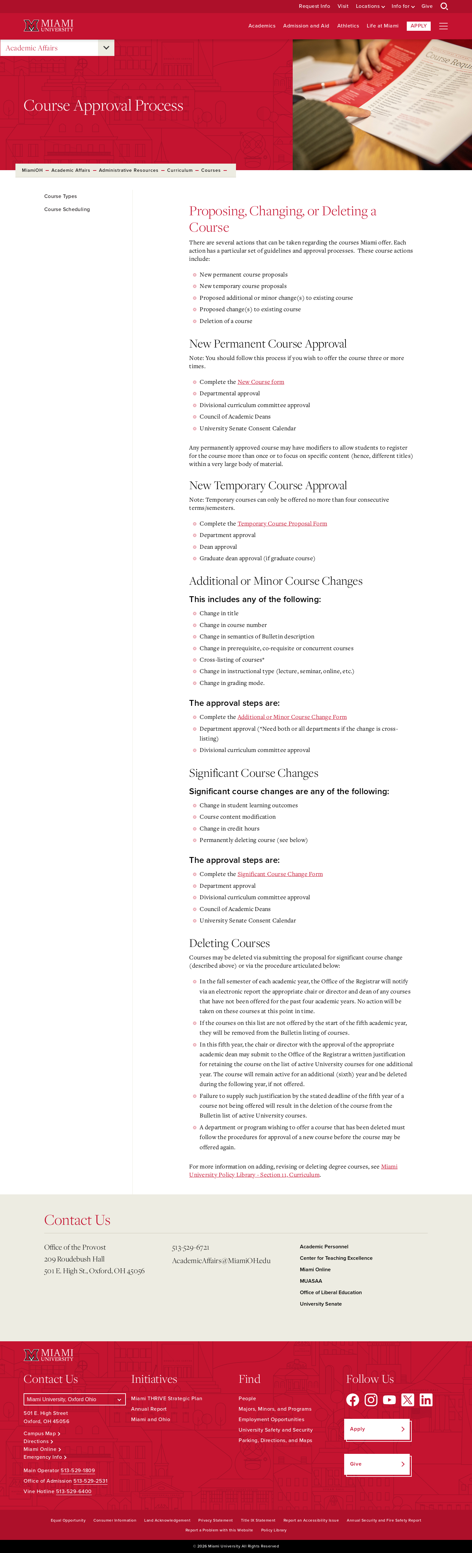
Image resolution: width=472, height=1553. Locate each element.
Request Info (314, 6)
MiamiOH (32, 170)
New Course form (261, 381)
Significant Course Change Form (280, 874)
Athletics (348, 26)
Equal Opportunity (68, 1520)
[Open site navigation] (443, 26)
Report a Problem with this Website (219, 1530)
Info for (400, 6)
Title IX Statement (258, 1520)
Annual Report (149, 1409)
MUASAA (311, 1281)
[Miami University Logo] (48, 26)
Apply (419, 26)
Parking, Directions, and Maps (275, 1440)
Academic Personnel (324, 1246)
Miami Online (315, 1269)
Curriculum (180, 170)
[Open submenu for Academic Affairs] (106, 48)
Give (427, 6)
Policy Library (274, 1530)
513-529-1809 (78, 1470)
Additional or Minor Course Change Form (292, 717)
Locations (368, 6)
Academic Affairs (32, 48)
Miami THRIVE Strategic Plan (167, 1398)
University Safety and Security (276, 1430)
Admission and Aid (306, 26)
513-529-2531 (90, 1481)
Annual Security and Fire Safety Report (384, 1520)
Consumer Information (114, 1520)
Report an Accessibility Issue (311, 1520)
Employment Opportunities (271, 1419)
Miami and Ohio (150, 1419)
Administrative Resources (129, 170)
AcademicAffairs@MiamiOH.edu (221, 1260)
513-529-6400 (74, 1491)
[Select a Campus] (75, 1399)
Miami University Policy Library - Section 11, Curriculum (293, 1170)
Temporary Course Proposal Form (282, 523)
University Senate (321, 1304)
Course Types (60, 196)
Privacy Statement (215, 1520)
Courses (211, 170)
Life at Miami (383, 26)
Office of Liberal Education (331, 1292)
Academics (262, 26)
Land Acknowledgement (167, 1520)
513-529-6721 (190, 1247)
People (247, 1398)
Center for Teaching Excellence (336, 1258)
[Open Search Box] (444, 6)
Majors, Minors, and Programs (275, 1409)
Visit (343, 6)
